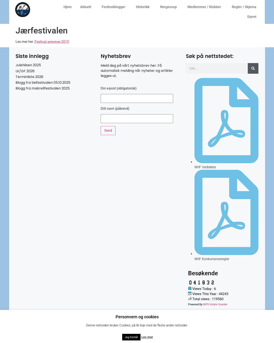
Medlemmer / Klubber (205, 7)
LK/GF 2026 (25, 71)
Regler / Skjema (245, 7)
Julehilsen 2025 (28, 65)
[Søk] (253, 68)
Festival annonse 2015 (52, 42)
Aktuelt (86, 7)
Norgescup (169, 7)
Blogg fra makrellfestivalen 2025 (43, 88)
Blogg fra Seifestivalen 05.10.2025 (43, 82)
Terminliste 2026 (29, 76)
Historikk (144, 7)
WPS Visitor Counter (215, 304)
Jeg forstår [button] (131, 337)
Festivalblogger (115, 7)
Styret (252, 17)
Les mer (147, 337)
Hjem (68, 7)
